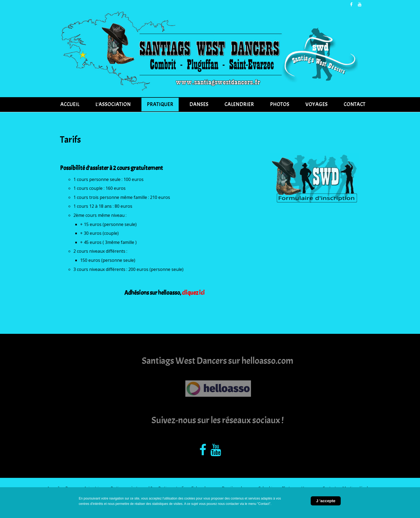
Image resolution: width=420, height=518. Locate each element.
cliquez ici (193, 293)
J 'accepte (325, 500)
